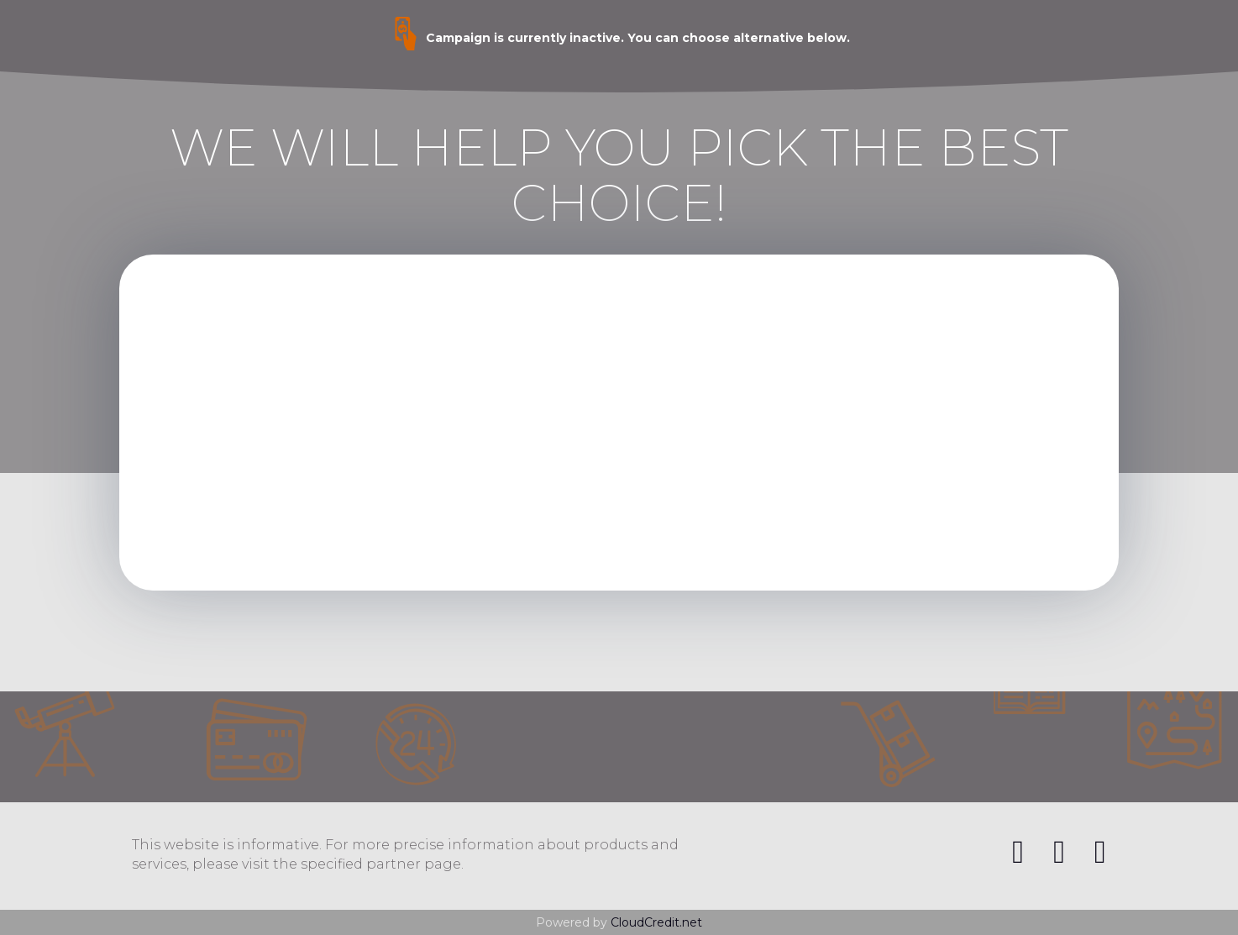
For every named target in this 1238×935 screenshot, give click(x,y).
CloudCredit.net (656, 922)
